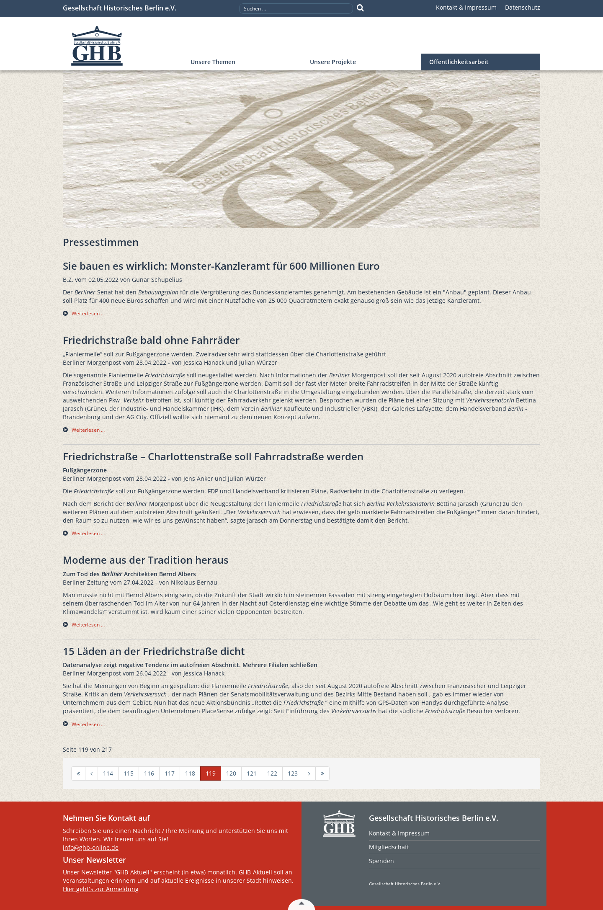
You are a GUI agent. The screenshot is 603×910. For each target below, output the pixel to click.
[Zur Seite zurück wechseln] (91, 773)
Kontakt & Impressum (466, 7)
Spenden (381, 861)
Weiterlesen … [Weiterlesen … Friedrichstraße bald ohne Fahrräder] (88, 429)
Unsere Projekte (333, 62)
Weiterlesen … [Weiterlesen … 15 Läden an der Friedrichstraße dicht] (88, 724)
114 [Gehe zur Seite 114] (108, 773)
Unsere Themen (213, 62)
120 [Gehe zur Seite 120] (231, 773)
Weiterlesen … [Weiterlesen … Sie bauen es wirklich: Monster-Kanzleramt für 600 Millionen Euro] (88, 313)
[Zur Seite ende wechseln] (322, 773)
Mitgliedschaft (389, 847)
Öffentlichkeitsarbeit (459, 62)
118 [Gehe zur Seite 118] (190, 773)
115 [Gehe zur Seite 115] (129, 773)
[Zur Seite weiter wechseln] (309, 773)
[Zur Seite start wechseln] (78, 773)
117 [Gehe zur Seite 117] (170, 773)
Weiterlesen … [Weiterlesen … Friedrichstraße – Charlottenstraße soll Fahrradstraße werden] (88, 533)
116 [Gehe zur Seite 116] (149, 773)
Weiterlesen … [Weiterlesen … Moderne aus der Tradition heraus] (88, 624)
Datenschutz (522, 7)
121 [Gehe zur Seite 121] (252, 773)
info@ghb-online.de (91, 847)
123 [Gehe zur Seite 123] (293, 773)
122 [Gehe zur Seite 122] (272, 773)
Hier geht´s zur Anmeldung (101, 889)
